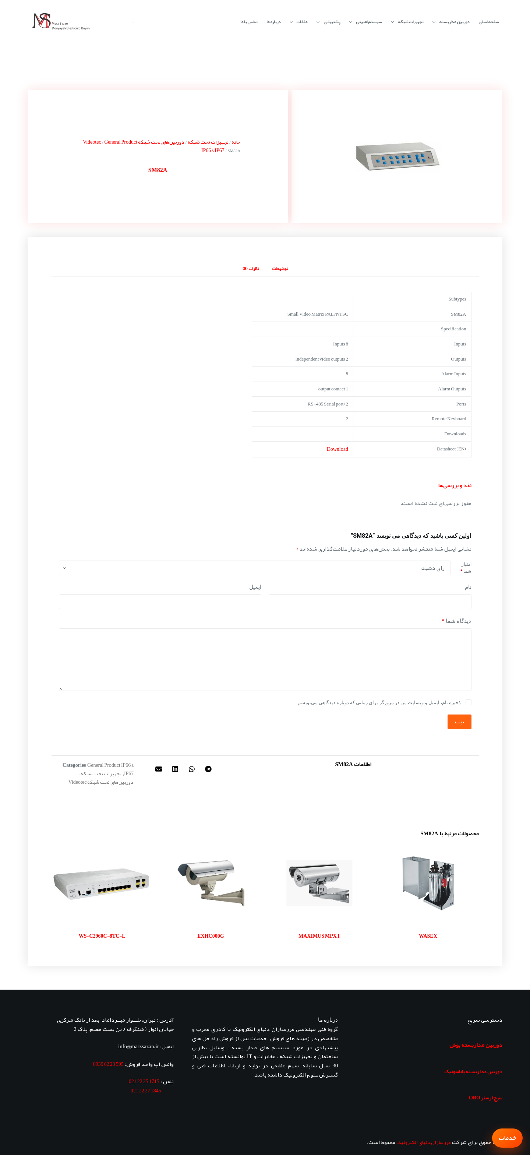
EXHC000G (210, 936)
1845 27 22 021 (146, 1090)
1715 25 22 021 (144, 1081)
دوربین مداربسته (449, 22)
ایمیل (255, 587)
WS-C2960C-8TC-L (102, 936)
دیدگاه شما (456, 621)
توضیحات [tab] (280, 268)
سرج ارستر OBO (485, 1097)
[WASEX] (427, 883)
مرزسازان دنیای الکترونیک (423, 1142)
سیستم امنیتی (364, 22)
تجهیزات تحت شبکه (208, 142)
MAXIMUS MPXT (319, 936)
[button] (208, 769)
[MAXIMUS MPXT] (319, 883)
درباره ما (273, 21)
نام (468, 587)
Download (337, 449)
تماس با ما (248, 21)
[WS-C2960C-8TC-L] (102, 883)
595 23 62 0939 (108, 1064)
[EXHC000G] (210, 883)
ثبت (459, 721)
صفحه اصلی (488, 21)
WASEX (428, 936)
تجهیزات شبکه (405, 22)
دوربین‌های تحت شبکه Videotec (101, 782)
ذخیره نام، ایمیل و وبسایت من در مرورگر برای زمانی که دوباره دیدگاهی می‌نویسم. (379, 702)
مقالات (297, 22)
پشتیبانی (327, 22)
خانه (236, 142)
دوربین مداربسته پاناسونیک (473, 1071)
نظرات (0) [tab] (251, 268)
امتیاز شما (465, 568)
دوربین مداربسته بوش (475, 1044)
